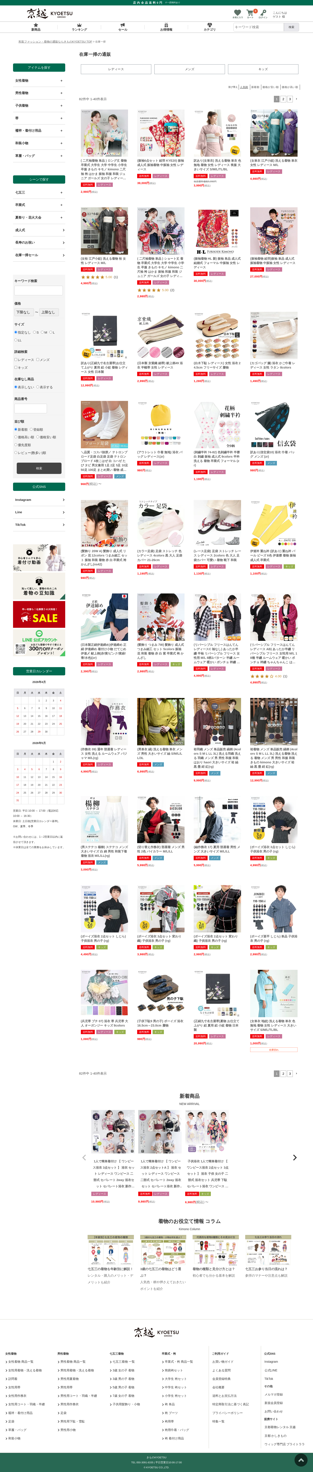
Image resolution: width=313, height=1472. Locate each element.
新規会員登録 (274, 1402)
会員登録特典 (221, 1378)
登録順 (36, 429)
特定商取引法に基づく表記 (230, 1404)
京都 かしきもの (276, 1435)
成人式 (20, 230)
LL (18, 340)
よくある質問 (221, 1370)
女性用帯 (13, 1387)
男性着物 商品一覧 (72, 1361)
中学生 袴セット (174, 1387)
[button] (296, 99)
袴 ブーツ (170, 1412)
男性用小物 (67, 1429)
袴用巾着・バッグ (175, 1429)
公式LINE (271, 1370)
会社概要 (218, 1387)
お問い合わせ (274, 1411)
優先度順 (22, 445)
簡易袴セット (172, 1370)
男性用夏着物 (68, 1378)
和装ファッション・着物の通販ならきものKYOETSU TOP (55, 41)
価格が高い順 (290, 86)
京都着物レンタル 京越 (280, 1427)
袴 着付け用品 (173, 1438)
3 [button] (290, 99)
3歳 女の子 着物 (122, 1370)
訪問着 (12, 1378)
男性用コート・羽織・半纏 (77, 1395)
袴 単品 (168, 1404)
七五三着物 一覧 (122, 1361)
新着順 (21, 429)
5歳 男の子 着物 (122, 1387)
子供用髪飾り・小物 (125, 1404)
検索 (291, 27)
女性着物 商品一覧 (19, 1361)
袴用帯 (168, 1421)
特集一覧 (218, 1421)
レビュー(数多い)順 (30, 453)
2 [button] (283, 99)
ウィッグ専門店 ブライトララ (285, 1443)
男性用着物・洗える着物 (76, 1370)
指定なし (22, 332)
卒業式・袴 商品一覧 (177, 1361)
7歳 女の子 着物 (122, 1395)
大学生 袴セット (174, 1378)
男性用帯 (65, 1387)
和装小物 (13, 1438)
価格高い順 (24, 437)
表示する (44, 387)
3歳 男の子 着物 (122, 1378)
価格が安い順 (270, 86)
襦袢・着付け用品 (19, 1412)
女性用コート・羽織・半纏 (25, 1404)
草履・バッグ (16, 1429)
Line (18, 512)
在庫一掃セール (26, 255)
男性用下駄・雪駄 (71, 1421)
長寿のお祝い (25, 242)
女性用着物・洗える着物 (24, 1370)
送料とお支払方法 (224, 1395)
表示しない (24, 387)
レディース (24, 360)
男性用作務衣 (68, 1404)
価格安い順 (46, 437)
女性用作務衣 (16, 1395)
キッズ (21, 367)
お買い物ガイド (223, 1361)
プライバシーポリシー (227, 1412)
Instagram (23, 500)
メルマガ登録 (274, 1394)
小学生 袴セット (174, 1395)
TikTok (20, 525)
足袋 (10, 1421)
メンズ (43, 360)
